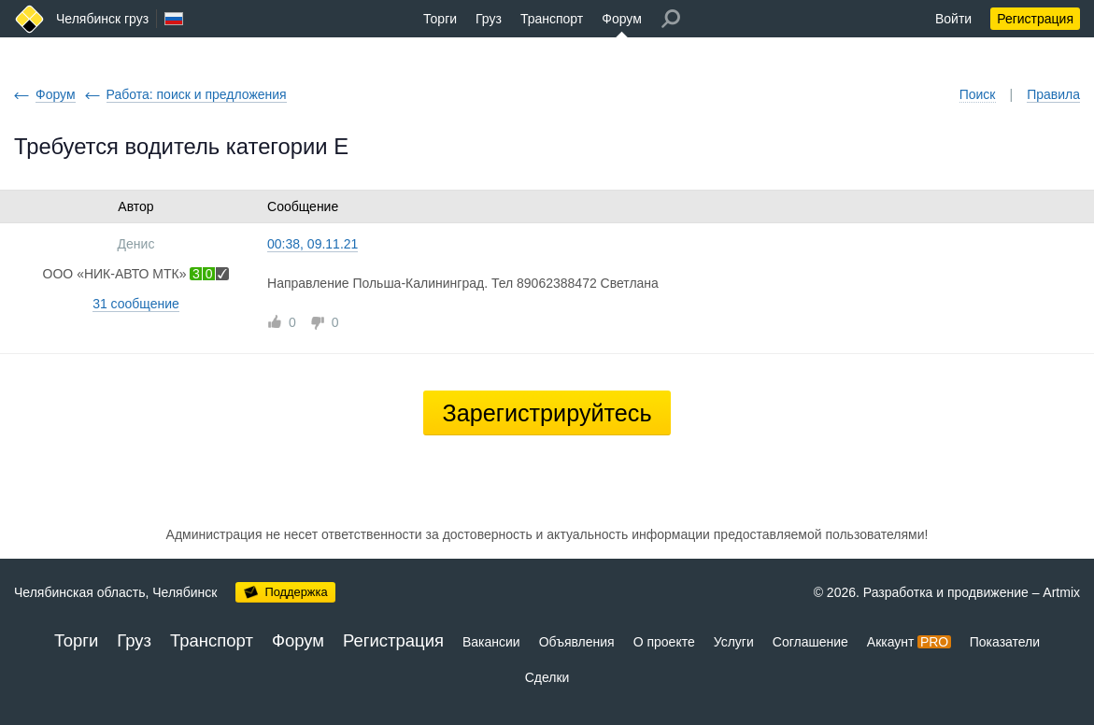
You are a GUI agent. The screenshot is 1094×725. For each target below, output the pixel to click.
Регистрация (1035, 18)
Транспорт (551, 18)
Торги (440, 18)
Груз (489, 18)
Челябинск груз (102, 18)
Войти (953, 18)
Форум (622, 18)
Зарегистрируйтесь (546, 413)
